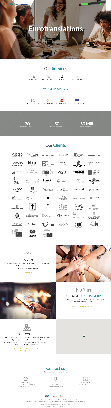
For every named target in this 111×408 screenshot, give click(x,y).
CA (53, 40)
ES (50, 40)
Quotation (84, 4)
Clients (71, 4)
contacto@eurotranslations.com (85, 384)
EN (55, 40)
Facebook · (76, 306)
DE (58, 40)
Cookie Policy (62, 406)
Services (57, 4)
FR (60, 40)
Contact (77, 4)
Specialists (64, 4)
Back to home (92, 4)
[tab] (34, 78)
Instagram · (84, 306)
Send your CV (28, 272)
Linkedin (91, 306)
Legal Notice (48, 406)
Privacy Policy (55, 406)
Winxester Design (65, 404)
